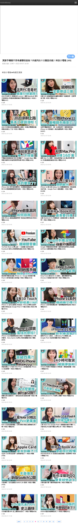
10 (50, 521)
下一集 (71, 56)
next (59, 521)
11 (53, 521)
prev (19, 521)
